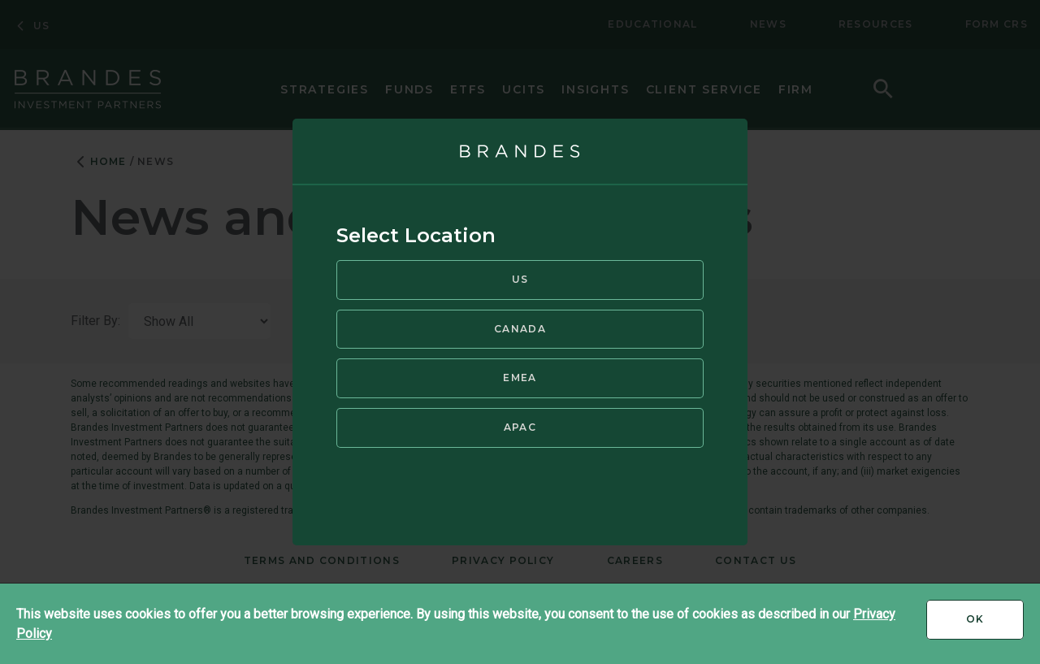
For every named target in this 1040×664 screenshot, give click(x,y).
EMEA (519, 376)
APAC (520, 425)
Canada (520, 327)
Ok (995, 625)
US (520, 277)
